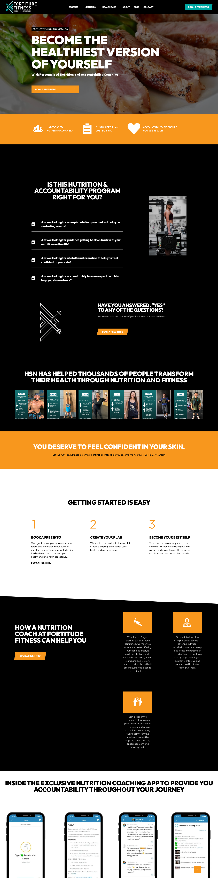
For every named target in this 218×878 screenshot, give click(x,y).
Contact (148, 7)
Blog (136, 7)
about (126, 7)
